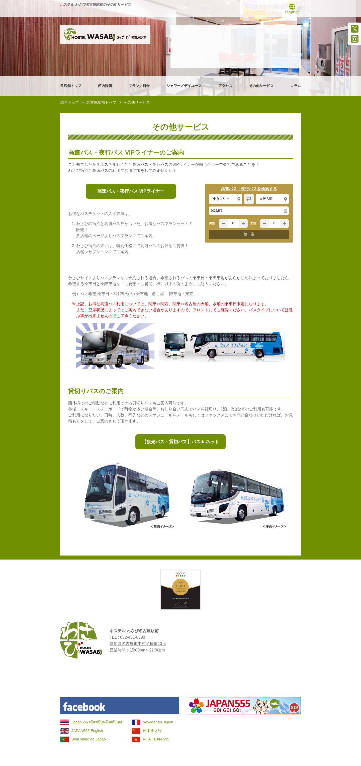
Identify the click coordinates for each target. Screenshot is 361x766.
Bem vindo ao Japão (88, 739)
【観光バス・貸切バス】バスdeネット (180, 441)
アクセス (225, 86)
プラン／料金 (139, 86)
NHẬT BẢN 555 (156, 739)
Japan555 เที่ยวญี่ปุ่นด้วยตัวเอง (96, 722)
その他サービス (261, 86)
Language (292, 9)
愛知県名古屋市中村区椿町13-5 (138, 643)
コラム (295, 86)
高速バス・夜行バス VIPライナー (130, 191)
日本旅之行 (152, 730)
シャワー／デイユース (184, 86)
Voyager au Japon (158, 722)
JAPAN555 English (87, 730)
